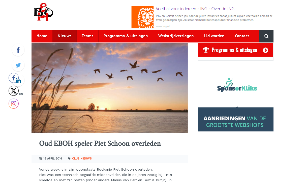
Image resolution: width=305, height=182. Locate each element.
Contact (242, 36)
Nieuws (64, 36)
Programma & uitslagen (126, 36)
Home (42, 36)
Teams (87, 36)
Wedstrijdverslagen (176, 36)
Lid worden (214, 36)
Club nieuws (82, 158)
